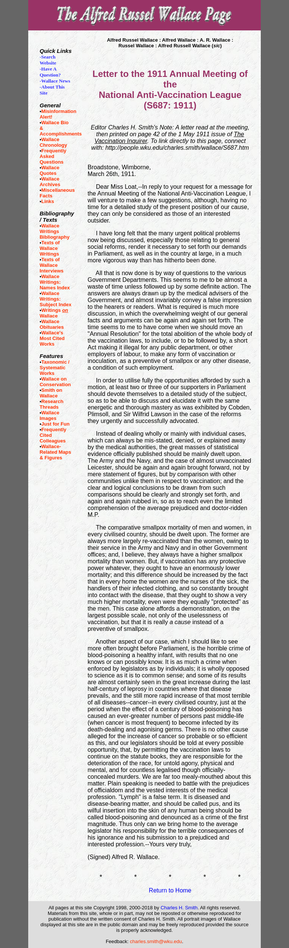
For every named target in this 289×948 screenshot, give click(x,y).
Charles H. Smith (179, 907)
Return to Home (170, 890)
